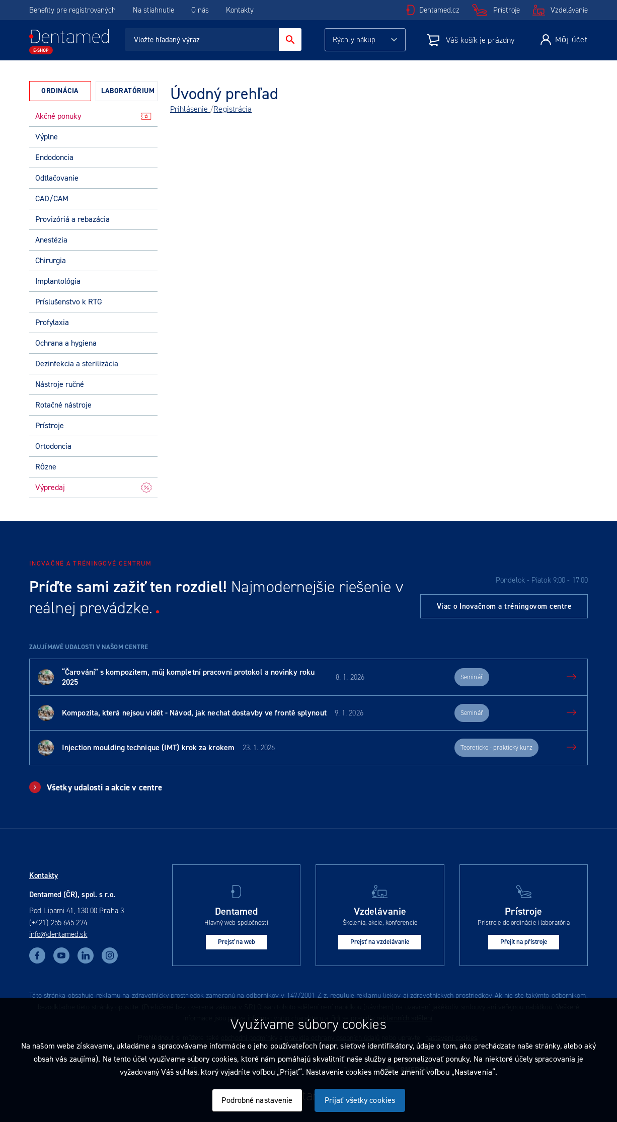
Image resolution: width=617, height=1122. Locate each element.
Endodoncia (54, 157)
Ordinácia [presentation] (60, 91)
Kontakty (240, 10)
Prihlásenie (190, 109)
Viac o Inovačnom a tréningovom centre (504, 606)
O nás (200, 10)
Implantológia (58, 281)
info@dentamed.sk (58, 934)
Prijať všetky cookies (360, 1100)
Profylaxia (52, 322)
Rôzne (45, 466)
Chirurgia (50, 260)
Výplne (46, 136)
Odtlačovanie (57, 178)
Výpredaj (93, 487)
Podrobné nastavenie (256, 1100)
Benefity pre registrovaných (72, 10)
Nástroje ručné (59, 384)
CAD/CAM (51, 198)
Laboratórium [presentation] (128, 91)
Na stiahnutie (154, 10)
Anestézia (51, 239)
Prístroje (506, 10)
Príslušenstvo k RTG (68, 301)
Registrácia (232, 109)
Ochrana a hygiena (66, 343)
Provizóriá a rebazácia (72, 219)
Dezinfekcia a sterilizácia (76, 363)
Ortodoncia (53, 446)
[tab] (60, 91)
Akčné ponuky (93, 116)
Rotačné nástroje (63, 404)
